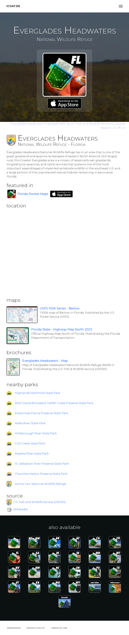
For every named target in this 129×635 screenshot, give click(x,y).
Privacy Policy (36, 628)
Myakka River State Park (32, 453)
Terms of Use (59, 628)
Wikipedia (20, 509)
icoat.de (13, 6)
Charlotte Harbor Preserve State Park (41, 473)
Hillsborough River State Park (36, 433)
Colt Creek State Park (30, 443)
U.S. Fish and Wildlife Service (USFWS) (39, 502)
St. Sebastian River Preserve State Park (42, 463)
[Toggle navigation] (121, 6)
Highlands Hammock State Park (37, 393)
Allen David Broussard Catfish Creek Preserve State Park (54, 403)
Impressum (13, 628)
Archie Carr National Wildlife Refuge (40, 484)
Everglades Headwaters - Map (45, 361)
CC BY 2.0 (119, 127)
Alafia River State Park (30, 423)
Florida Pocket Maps (32, 194)
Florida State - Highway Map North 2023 (61, 329)
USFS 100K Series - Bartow (60, 308)
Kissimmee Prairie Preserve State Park (41, 413)
